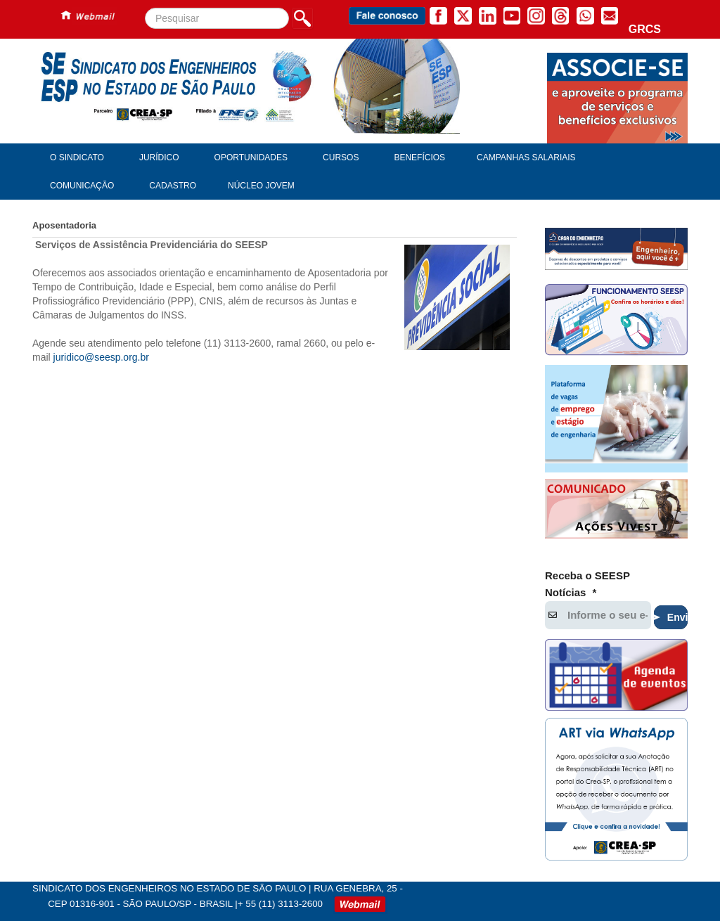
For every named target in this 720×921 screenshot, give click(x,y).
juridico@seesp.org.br (101, 357)
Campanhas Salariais (526, 157)
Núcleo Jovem (261, 186)
